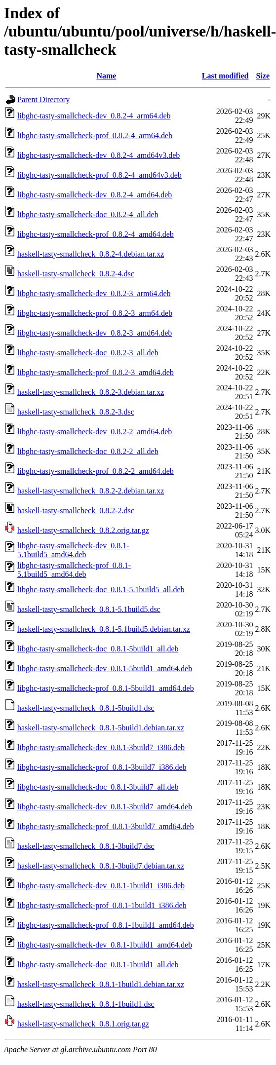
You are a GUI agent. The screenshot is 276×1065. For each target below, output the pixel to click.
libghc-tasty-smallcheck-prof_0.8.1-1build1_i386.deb (102, 905)
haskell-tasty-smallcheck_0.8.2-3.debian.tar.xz (90, 392)
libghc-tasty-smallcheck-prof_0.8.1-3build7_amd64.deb (105, 826)
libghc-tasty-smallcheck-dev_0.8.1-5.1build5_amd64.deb (73, 550)
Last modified (225, 76)
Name (106, 76)
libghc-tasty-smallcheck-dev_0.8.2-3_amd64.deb (94, 333)
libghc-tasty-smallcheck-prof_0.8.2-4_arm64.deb (94, 135)
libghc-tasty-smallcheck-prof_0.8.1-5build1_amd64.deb (105, 688)
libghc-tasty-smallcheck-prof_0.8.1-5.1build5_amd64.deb (74, 569)
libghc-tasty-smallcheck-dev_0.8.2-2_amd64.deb (94, 431)
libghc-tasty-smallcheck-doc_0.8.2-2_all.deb (87, 451)
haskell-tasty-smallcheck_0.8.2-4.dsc (75, 273)
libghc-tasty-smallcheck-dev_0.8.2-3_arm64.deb (94, 293)
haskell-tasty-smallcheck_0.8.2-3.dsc (75, 412)
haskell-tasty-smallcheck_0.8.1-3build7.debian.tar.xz (100, 866)
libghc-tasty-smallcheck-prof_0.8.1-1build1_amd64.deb (105, 925)
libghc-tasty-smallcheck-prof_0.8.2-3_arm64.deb (94, 313)
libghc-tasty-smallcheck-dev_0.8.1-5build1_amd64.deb (104, 668)
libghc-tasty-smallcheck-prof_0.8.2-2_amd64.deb (95, 471)
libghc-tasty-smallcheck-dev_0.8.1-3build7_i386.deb (101, 747)
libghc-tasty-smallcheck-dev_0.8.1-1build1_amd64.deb (104, 945)
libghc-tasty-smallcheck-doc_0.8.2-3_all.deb (87, 352)
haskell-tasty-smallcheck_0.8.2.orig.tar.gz (83, 530)
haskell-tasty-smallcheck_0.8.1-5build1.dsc (86, 708)
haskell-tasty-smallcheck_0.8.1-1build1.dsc (86, 1004)
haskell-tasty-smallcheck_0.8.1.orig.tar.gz (83, 1024)
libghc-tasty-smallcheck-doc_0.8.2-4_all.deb (87, 214)
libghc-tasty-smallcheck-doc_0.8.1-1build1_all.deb (98, 964)
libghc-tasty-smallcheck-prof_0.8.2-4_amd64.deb (95, 234)
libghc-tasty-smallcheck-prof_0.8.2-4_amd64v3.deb (99, 175)
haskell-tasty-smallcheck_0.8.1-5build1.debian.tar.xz (100, 727)
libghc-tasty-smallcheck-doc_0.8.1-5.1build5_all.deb (101, 589)
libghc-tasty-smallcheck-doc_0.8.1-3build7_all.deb (98, 787)
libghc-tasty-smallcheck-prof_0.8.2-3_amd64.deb (95, 372)
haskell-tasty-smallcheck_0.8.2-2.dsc (75, 510)
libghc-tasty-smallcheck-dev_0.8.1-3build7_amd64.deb (104, 806)
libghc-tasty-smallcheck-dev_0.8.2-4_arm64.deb (94, 116)
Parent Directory (43, 99)
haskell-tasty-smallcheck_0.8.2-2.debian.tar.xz (90, 491)
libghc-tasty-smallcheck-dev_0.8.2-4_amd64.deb (94, 194)
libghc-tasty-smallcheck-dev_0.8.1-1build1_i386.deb (101, 885)
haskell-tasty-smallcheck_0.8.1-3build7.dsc (86, 846)
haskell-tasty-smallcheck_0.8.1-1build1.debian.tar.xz (100, 984)
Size (263, 76)
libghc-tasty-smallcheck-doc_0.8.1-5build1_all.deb (98, 649)
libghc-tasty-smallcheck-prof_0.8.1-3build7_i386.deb (102, 767)
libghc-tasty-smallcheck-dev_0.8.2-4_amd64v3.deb (98, 155)
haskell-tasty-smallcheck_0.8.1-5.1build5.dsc (88, 609)
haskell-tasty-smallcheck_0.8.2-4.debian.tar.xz (90, 254)
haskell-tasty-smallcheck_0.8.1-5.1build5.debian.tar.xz (103, 629)
